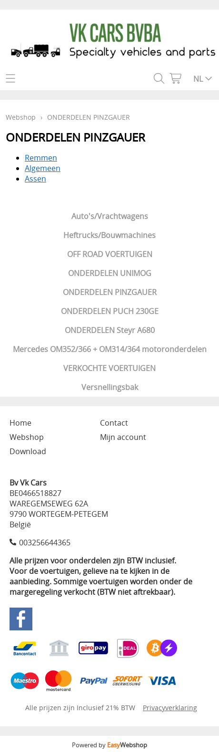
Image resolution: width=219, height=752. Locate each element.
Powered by (109, 745)
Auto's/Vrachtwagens (109, 216)
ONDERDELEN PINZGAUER (110, 292)
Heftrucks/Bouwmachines (109, 235)
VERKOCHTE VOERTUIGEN (109, 368)
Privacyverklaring (170, 707)
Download (28, 451)
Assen (35, 178)
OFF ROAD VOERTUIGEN (109, 254)
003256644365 (44, 542)
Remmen (41, 157)
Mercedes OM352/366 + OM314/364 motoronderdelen (110, 349)
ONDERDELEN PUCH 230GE (110, 311)
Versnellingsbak (109, 387)
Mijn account (123, 437)
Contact (114, 423)
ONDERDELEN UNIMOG (109, 273)
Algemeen (42, 168)
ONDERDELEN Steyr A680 (110, 330)
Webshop (21, 117)
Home (20, 423)
